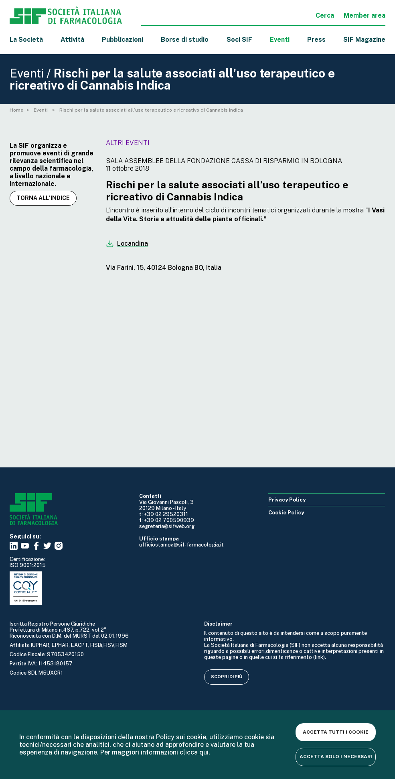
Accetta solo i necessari (336, 756)
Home (16, 110)
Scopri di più (226, 676)
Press (316, 39)
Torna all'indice (43, 198)
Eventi (280, 39)
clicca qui (194, 752)
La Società (26, 39)
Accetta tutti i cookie (336, 732)
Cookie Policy (286, 513)
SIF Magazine (364, 39)
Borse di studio (185, 39)
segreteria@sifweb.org (166, 526)
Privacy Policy (287, 500)
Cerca (325, 15)
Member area (364, 15)
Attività (72, 39)
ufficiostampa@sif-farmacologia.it (181, 545)
